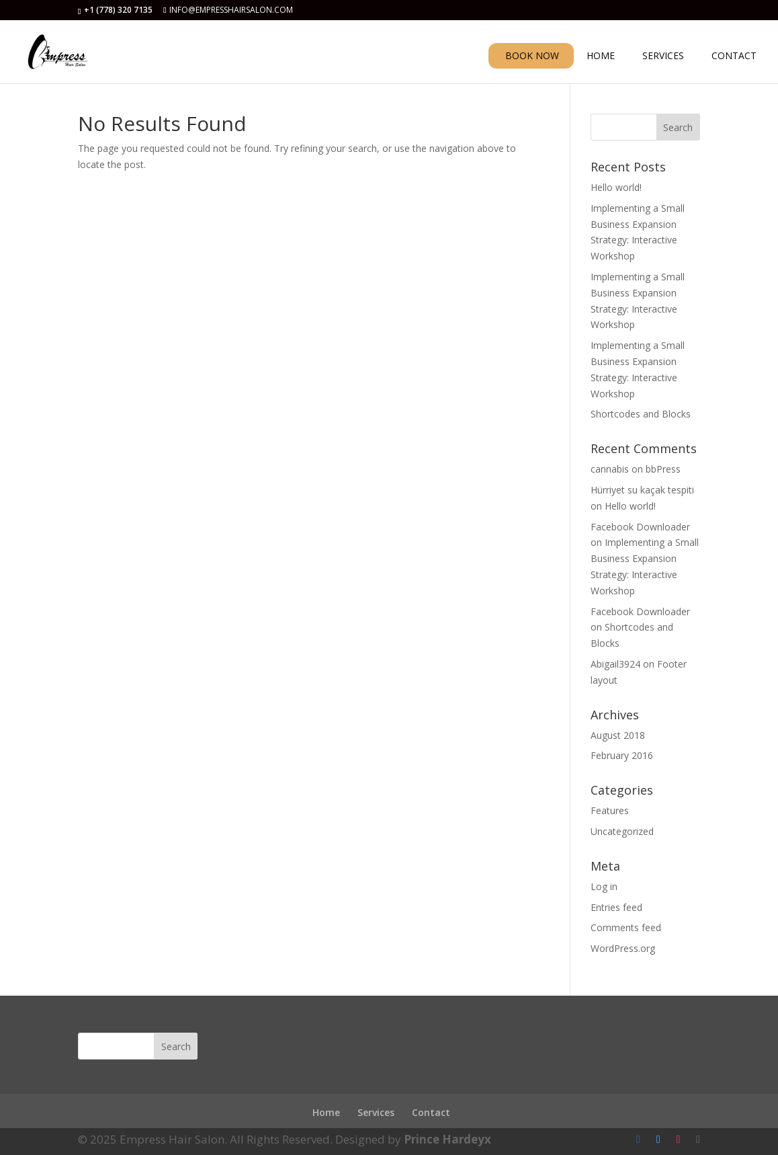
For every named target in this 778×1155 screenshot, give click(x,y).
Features (610, 810)
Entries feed (616, 907)
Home (326, 1112)
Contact (431, 1112)
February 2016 (622, 755)
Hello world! (616, 187)
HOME (601, 56)
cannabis (610, 469)
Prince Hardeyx (447, 1139)
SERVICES (663, 56)
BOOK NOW (532, 55)
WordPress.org (623, 948)
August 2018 (618, 735)
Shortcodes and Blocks (641, 413)
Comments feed (626, 927)
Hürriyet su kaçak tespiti (642, 489)
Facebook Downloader (640, 526)
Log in (604, 886)
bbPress (663, 469)
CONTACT (734, 56)
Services (375, 1112)
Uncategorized (622, 831)
